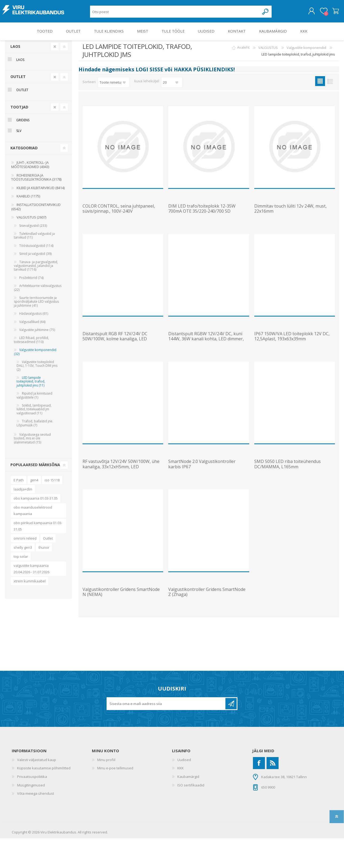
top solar (21, 560)
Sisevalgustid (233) (33, 229)
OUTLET (18, 80)
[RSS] (273, 767)
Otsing (266, 13)
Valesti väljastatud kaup (36, 763)
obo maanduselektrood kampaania (33, 514)
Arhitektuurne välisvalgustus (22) (37, 291)
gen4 (34, 483)
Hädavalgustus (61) (33, 317)
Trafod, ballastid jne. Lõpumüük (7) (35, 427)
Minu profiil (106, 763)
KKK (180, 771)
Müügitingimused (31, 788)
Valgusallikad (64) (32, 325)
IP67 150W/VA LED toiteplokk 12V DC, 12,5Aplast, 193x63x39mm (292, 340)
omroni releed (25, 542)
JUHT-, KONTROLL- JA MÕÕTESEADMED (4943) (30, 168)
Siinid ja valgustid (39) (35, 257)
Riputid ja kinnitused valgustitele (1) (34, 399)
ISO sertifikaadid (190, 788)
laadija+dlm (23, 492)
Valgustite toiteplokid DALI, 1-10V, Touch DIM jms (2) (37, 369)
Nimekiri (330, 85)
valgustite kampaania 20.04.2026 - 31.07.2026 (31, 572)
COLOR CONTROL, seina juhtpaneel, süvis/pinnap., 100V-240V (119, 212)
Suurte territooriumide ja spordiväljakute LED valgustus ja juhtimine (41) (36, 305)
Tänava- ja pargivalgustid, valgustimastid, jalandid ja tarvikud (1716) (36, 269)
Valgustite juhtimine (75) (37, 333)
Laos (15, 50)
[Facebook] (259, 767)
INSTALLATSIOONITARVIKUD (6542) (36, 210)
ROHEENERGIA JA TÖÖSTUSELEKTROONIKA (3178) (36, 181)
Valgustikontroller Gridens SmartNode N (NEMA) (121, 596)
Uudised (184, 763)
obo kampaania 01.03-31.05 (36, 502)
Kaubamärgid (188, 780)
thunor (43, 551)
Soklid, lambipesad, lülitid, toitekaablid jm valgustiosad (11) (34, 413)
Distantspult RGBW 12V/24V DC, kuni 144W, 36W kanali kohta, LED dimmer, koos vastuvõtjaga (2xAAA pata (206, 342)
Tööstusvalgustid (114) (36, 249)
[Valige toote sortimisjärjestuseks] (114, 86)
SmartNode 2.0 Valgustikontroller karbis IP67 (202, 468)
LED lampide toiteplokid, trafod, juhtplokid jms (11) (31, 385)
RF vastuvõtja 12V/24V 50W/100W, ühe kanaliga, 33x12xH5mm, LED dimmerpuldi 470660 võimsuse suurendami (121, 473)
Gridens (22, 124)
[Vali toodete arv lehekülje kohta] (171, 86)
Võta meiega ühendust (35, 797)
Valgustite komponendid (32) (35, 355)
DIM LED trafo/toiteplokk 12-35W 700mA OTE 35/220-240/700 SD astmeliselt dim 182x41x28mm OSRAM (206, 215)
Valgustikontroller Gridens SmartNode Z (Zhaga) (206, 596)
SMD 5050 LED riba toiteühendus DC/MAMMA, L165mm (287, 468)
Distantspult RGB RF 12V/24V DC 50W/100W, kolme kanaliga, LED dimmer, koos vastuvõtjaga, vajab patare (116, 345)
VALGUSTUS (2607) (31, 221)
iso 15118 (52, 483)
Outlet (48, 542)
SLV (18, 134)
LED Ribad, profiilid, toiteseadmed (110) (31, 343)
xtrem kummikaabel (30, 584)
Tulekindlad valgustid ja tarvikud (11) (34, 239)
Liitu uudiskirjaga (231, 707)
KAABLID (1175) (28, 199)
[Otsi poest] (175, 13)
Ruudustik (320, 85)
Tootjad (19, 110)
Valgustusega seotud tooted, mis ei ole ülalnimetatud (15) (32, 442)
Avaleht (243, 51)
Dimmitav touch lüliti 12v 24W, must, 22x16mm (290, 212)
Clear (54, 50)
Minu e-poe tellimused (115, 771)
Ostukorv (333, 13)
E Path (19, 483)
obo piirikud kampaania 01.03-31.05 (38, 529)
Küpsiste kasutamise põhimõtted (44, 771)
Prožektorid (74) (31, 281)
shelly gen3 (23, 551)
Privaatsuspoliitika (32, 780)
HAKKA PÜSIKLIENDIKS (203, 73)
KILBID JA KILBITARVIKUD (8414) (41, 191)
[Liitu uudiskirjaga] (166, 707)
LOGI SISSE (149, 73)
